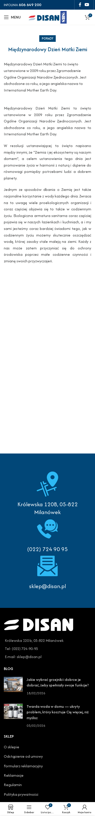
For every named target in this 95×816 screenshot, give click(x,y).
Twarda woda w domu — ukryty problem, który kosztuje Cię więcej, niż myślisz (58, 712)
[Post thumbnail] (13, 686)
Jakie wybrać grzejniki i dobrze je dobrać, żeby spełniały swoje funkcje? (58, 682)
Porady (47, 38)
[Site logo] (47, 16)
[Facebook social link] (80, 5)
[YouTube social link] (87, 5)
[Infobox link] (47, 534)
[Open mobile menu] (12, 17)
